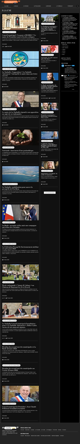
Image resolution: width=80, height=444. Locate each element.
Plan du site (27, 439)
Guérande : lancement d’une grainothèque (20, 152)
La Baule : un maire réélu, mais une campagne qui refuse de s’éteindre (17, 228)
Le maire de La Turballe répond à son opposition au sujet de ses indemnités (18, 115)
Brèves (47, 23)
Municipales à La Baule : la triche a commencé (49, 174)
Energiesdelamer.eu (66, 59)
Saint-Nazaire (65, 47)
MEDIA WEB (65, 76)
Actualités (9, 32)
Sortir (12, 149)
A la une (6, 6)
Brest (63, 54)
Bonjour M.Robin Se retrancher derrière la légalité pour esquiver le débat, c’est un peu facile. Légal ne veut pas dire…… (70, 24)
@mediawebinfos (73, 75)
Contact (64, 433)
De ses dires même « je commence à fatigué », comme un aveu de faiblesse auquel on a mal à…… (69, 28)
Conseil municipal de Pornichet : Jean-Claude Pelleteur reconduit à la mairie (18, 411)
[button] (77, 6)
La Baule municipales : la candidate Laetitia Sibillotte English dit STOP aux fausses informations (49, 87)
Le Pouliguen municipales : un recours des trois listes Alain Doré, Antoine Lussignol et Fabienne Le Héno (49, 28)
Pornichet (70, 6)
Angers (63, 49)
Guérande (48, 6)
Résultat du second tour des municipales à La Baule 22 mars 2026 (20, 351)
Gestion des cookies (35, 439)
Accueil (22, 439)
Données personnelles (45, 439)
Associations (9, 185)
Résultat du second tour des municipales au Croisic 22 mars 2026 (20, 373)
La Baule (16, 6)
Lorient (63, 52)
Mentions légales (55, 439)
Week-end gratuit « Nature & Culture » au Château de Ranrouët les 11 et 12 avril (20, 288)
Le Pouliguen (37, 6)
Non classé (13, 369)
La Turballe (59, 6)
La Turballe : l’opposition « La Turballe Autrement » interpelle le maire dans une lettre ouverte (19, 75)
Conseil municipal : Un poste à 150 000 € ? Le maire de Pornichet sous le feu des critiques (20, 37)
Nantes (63, 51)
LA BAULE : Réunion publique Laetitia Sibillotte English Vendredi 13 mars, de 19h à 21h (49, 145)
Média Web (64, 44)
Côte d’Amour (65, 46)
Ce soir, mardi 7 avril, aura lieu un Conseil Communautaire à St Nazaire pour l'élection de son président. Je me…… (69, 33)
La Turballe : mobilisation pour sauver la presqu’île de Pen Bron (19, 189)
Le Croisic (25, 6)
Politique (12, 347)
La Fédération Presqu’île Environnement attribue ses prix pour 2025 (19, 249)
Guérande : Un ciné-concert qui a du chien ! (49, 58)
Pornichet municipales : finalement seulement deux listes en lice (49, 116)
